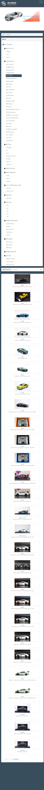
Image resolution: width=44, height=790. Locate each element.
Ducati (7, 175)
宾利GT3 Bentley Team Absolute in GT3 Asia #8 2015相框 (22, 465)
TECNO (8, 235)
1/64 (7, 205)
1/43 (7, 216)
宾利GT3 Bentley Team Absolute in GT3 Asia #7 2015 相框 (22, 447)
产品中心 (8, 34)
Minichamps (9, 232)
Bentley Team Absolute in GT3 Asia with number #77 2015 (22, 608)
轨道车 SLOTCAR (10, 168)
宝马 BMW (8, 123)
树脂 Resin (9, 247)
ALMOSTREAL (10, 223)
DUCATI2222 (9, 140)
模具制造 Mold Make (11, 251)
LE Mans (8, 158)
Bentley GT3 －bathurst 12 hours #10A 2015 (22, 662)
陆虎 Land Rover (10, 89)
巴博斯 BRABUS (10, 72)
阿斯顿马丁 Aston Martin (12, 115)
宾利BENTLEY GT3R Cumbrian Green (22, 376)
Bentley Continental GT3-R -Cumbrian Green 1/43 (22, 286)
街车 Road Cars (10, 61)
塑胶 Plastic (9, 245)
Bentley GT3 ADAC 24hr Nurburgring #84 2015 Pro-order (22, 537)
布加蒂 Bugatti (9, 95)
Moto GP (8, 161)
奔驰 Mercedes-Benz (11, 78)
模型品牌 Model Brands (12, 220)
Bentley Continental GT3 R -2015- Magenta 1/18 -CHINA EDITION (22, 483)
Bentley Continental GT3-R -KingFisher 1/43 (22, 322)
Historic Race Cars (11, 156)
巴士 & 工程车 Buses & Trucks (13, 185)
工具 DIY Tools (9, 261)
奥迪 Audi (8, 98)
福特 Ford (8, 126)
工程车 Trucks (9, 191)
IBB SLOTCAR (10, 229)
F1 (7, 150)
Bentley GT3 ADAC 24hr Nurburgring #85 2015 (22, 519)
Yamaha (8, 181)
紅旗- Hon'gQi (9, 64)
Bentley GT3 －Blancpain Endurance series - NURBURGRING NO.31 (22, 680)
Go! (41, 269)
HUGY (7, 57)
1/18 (7, 211)
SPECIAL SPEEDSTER (12, 118)
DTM (7, 153)
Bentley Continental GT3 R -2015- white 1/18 (22, 501)
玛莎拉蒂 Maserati (10, 112)
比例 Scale (8, 202)
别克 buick (8, 106)
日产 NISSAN (9, 134)
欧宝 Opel (8, 137)
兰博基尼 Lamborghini (11, 129)
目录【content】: (8, 44)
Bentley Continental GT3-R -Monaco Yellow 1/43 (22, 304)
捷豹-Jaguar (9, 84)
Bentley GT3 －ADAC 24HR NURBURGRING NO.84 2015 (22, 554)
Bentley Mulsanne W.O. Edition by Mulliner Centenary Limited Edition (22, 411)
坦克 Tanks (8, 195)
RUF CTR (8, 87)
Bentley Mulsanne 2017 (22, 358)
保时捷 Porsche (10, 132)
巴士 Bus (8, 188)
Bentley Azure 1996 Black (22, 751)
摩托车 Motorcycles (11, 172)
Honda (8, 178)
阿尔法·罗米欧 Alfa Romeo (12, 109)
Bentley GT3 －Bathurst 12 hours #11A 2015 (22, 644)
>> (10, 759)
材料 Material (9, 239)
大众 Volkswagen (10, 120)
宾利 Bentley (9, 75)
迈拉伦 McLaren (10, 70)
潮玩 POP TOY (9, 48)
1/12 (7, 208)
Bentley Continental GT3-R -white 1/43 (22, 340)
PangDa (8, 51)
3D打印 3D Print (10, 264)
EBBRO (8, 226)
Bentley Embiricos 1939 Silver (22, 715)
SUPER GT (9, 164)
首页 (3, 34)
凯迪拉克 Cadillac (10, 101)
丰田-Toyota (9, 92)
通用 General (9, 103)
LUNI (7, 54)
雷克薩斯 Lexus (10, 67)
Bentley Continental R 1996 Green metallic (22, 733)
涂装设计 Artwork (10, 258)
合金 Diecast (9, 242)
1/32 (7, 213)
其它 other (8, 255)
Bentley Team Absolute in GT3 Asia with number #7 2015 (22, 590)
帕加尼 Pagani (9, 81)
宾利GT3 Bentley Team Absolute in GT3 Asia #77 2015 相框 (22, 429)
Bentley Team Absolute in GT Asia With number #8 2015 (22, 626)
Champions (9, 147)
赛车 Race (8, 144)
